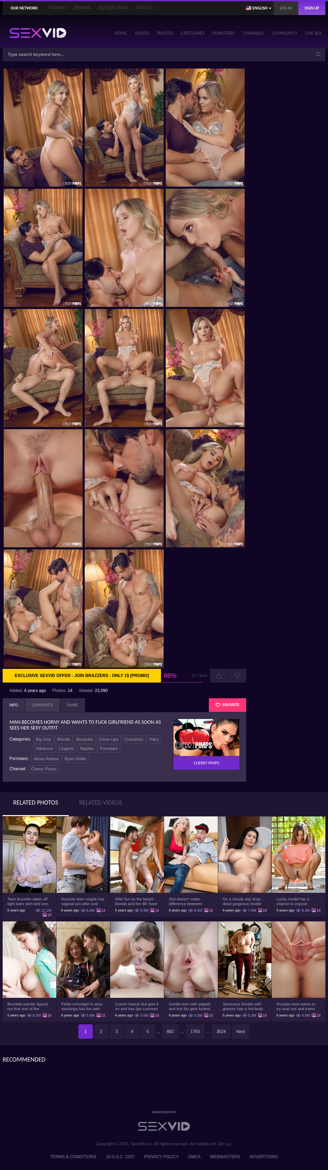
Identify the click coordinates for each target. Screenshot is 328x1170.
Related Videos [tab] (100, 802)
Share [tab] (72, 704)
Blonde (63, 739)
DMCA (194, 1157)
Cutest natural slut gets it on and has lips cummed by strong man (136, 1006)
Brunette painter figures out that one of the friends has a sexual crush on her (27, 1006)
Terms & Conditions (73, 1157)
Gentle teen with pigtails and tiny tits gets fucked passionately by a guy (190, 1006)
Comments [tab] (42, 704)
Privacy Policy (161, 1157)
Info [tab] (13, 704)
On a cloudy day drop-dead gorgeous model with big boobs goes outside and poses (242, 901)
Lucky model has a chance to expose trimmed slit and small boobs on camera (295, 901)
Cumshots (133, 739)
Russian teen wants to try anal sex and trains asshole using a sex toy (296, 1006)
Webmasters (225, 1157)
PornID (57, 8)
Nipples (87, 748)
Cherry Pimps (44, 769)
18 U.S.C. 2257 (120, 1157)
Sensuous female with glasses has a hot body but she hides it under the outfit (243, 1006)
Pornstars (109, 748)
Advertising (264, 1157)
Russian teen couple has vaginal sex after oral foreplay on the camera (82, 901)
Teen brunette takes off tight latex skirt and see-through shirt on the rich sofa (28, 901)
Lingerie (66, 748)
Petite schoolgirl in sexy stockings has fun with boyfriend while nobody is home (82, 1006)
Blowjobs (84, 739)
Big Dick (43, 739)
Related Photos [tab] (35, 802)
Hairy (154, 739)
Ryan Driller (75, 759)
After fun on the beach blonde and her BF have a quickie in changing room (136, 901)
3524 (221, 1031)
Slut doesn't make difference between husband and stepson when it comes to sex (187, 901)
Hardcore (44, 748)
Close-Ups (109, 739)
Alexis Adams (46, 759)
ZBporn (81, 8)
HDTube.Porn (113, 8)
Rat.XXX (144, 8)
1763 (195, 1031)
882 (170, 1031)
